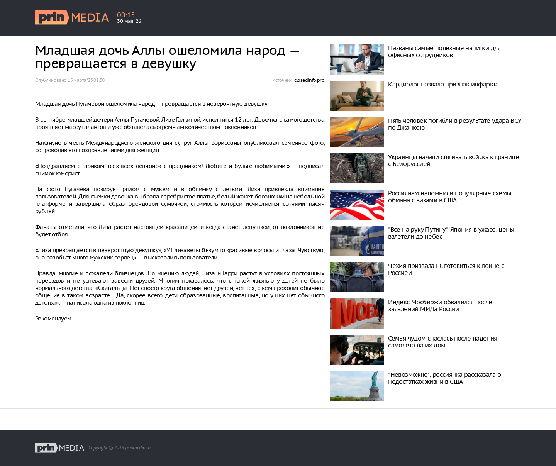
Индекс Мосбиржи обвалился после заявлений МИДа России (440, 305)
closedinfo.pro (309, 80)
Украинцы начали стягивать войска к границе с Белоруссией (453, 160)
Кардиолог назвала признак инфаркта (443, 84)
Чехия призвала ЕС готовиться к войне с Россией (446, 269)
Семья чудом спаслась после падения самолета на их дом (442, 341)
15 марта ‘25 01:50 (86, 80)
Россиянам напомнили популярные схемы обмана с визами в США (449, 196)
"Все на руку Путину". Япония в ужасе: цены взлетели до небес (451, 232)
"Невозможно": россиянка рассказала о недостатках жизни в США (444, 378)
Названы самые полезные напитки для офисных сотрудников (444, 51)
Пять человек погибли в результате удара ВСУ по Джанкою (454, 124)
